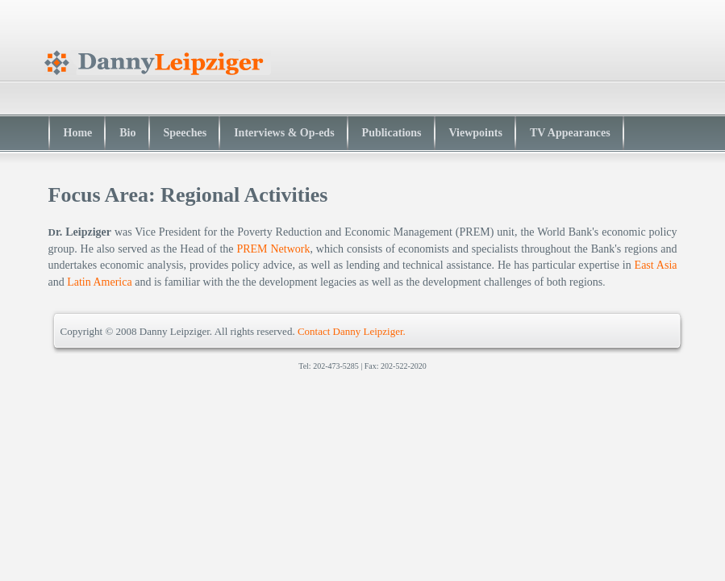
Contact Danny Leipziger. (352, 331)
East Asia (656, 265)
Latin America (99, 282)
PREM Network (273, 249)
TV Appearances (570, 133)
